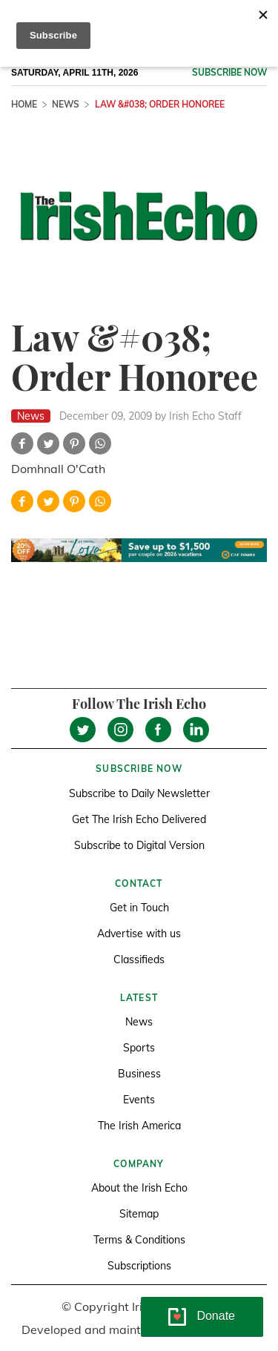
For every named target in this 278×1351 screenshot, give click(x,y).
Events (139, 1099)
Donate (215, 1315)
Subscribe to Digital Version (139, 845)
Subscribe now (229, 72)
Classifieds (139, 959)
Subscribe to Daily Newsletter (139, 793)
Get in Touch (139, 907)
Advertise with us (139, 933)
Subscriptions (139, 1265)
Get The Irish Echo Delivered (139, 819)
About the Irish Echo (139, 1188)
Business (139, 1073)
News (65, 104)
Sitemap (139, 1213)
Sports (139, 1047)
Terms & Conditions (139, 1239)
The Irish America (139, 1125)
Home (24, 104)
